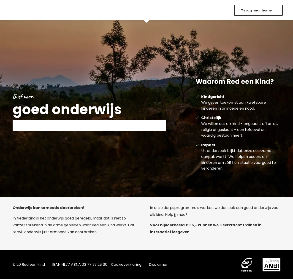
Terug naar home (257, 10)
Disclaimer (158, 264)
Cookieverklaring (126, 264)
